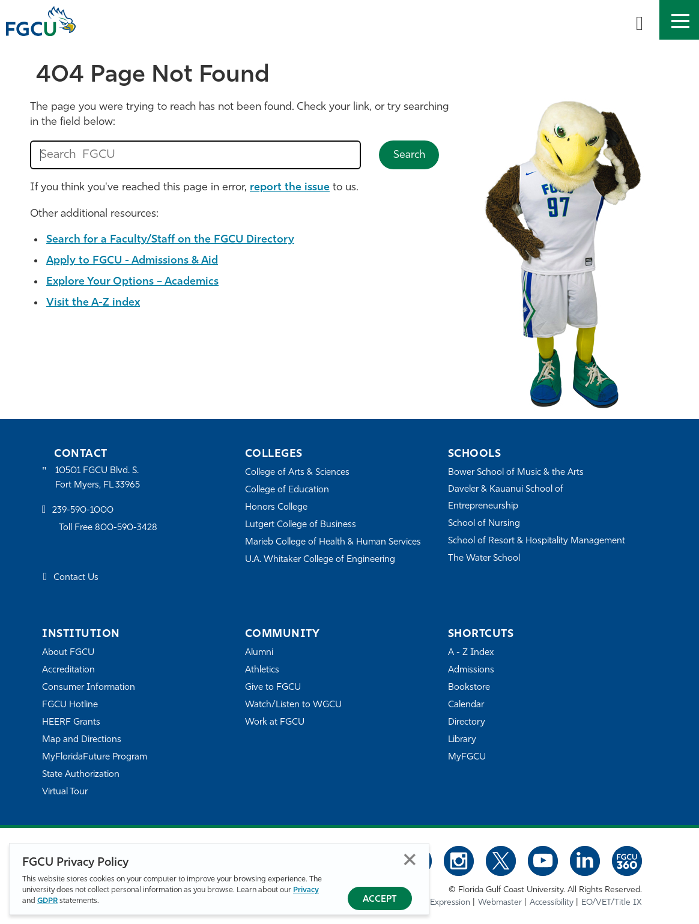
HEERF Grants (71, 722)
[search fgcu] (195, 154)
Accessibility (551, 902)
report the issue (290, 187)
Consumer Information (88, 687)
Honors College (276, 507)
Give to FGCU (273, 687)
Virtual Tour (65, 792)
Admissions (471, 670)
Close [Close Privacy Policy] (409, 859)
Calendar (466, 705)
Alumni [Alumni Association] (259, 652)
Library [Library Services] (462, 739)
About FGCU (68, 652)
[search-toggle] (639, 20)
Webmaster (500, 902)
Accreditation (68, 670)
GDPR (47, 901)
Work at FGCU (274, 722)
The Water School (484, 558)
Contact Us (75, 577)
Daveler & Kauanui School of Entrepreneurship (505, 498)
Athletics (262, 670)
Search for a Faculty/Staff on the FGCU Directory (170, 240)
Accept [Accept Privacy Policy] (380, 899)
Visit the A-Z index (93, 303)
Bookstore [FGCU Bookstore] (469, 687)
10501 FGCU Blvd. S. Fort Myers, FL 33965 (97, 478)
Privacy (306, 890)
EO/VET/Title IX (611, 902)
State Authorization (81, 774)
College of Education (287, 490)
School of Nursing (484, 523)
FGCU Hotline (70, 705)
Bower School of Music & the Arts (516, 472)
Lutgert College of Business (300, 525)
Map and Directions (81, 739)
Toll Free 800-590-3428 (108, 528)
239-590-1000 (82, 510)
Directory (466, 722)
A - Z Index (471, 652)
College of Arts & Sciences (297, 472)
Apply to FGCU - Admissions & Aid (132, 261)
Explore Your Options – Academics (132, 282)
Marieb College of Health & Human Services (333, 542)
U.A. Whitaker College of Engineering (320, 559)
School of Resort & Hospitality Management (536, 541)
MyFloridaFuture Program (94, 757)
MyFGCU (467, 757)
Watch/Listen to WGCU (293, 705)
